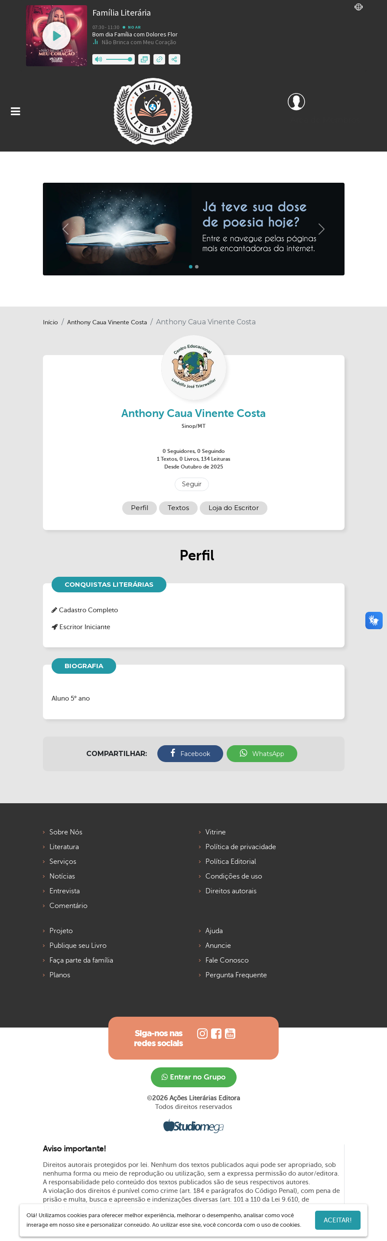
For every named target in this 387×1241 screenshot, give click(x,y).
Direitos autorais (231, 891)
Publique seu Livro (78, 946)
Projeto (61, 931)
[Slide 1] (196, 266)
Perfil (139, 508)
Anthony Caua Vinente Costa (107, 322)
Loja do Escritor (233, 508)
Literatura (64, 847)
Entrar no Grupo (194, 1077)
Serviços (62, 862)
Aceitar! (338, 1220)
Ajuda (214, 931)
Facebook (190, 753)
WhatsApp (262, 753)
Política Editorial (230, 862)
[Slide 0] (190, 266)
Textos (178, 508)
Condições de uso (233, 876)
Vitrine (215, 832)
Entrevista (64, 891)
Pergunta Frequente (236, 975)
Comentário (68, 906)
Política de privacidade (240, 847)
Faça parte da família (81, 960)
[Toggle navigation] (15, 111)
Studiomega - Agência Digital (193, 1126)
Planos (59, 975)
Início (50, 322)
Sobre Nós (65, 832)
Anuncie (218, 946)
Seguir (192, 484)
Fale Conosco (227, 960)
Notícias (62, 876)
